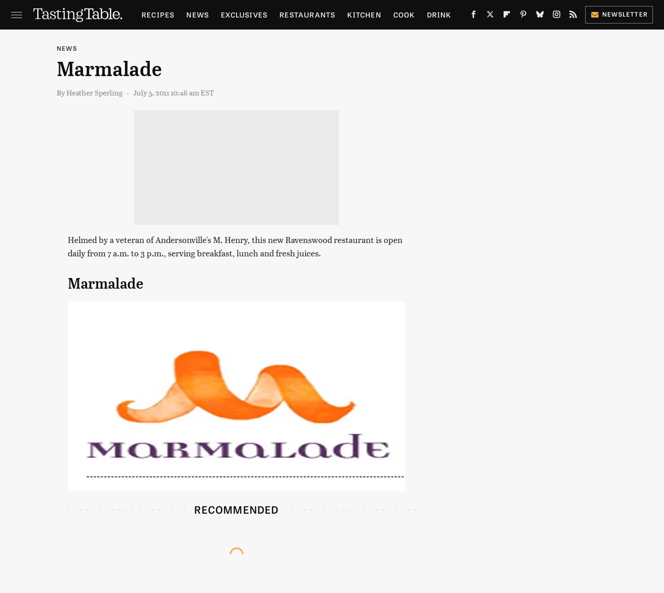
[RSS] (573, 16)
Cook (404, 14)
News (197, 14)
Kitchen (364, 14)
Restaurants (307, 14)
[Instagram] (556, 16)
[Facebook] (473, 16)
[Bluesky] (540, 16)
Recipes (158, 14)
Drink (439, 14)
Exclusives (244, 14)
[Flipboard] (506, 16)
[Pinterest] (523, 16)
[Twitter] (490, 16)
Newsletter (619, 14)
